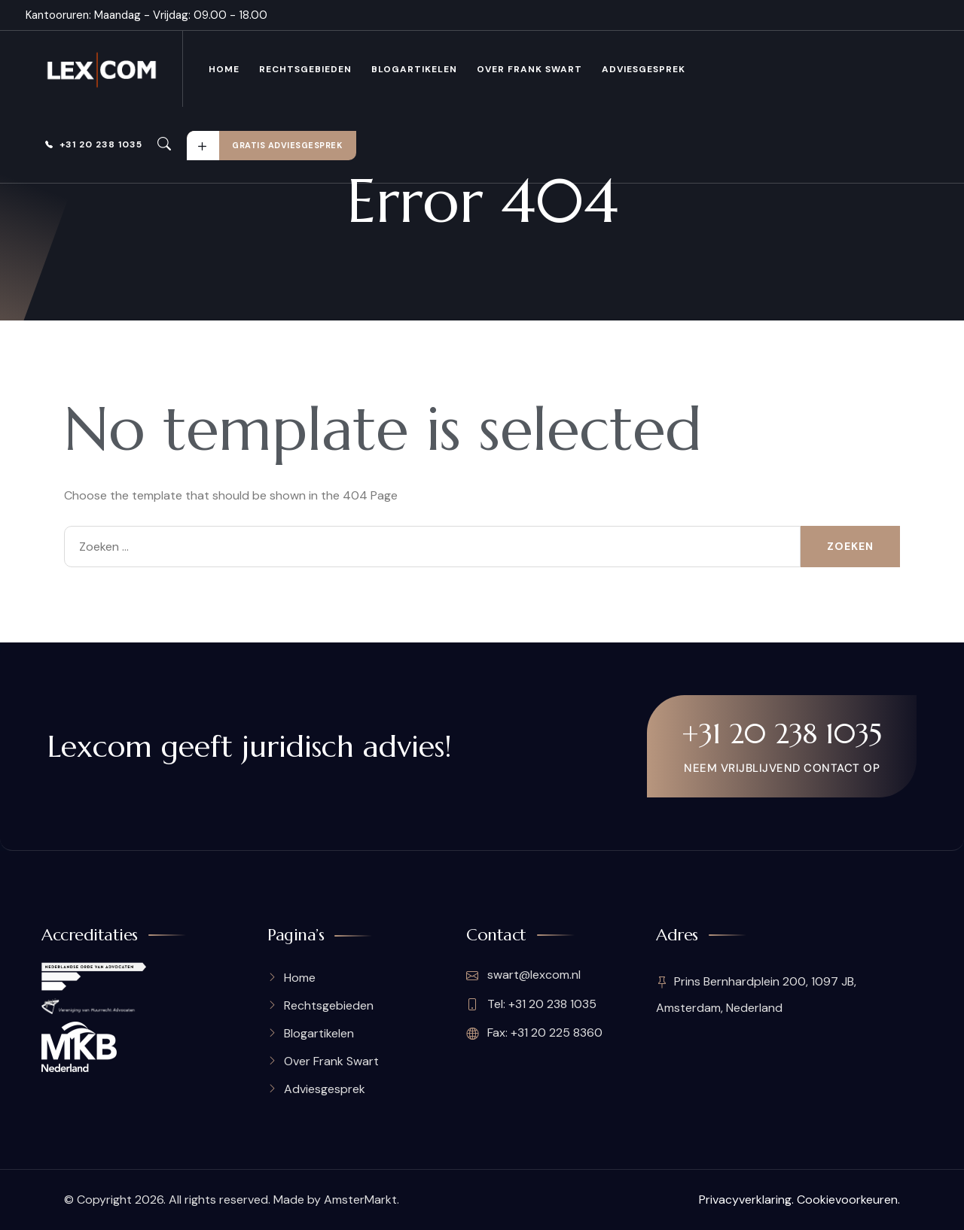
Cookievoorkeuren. (848, 1199)
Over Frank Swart (529, 69)
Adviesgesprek (643, 69)
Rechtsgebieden (305, 69)
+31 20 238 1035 (93, 144)
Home (224, 69)
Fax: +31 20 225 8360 (534, 1033)
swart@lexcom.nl (523, 975)
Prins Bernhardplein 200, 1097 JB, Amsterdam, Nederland (756, 995)
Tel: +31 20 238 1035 (531, 1004)
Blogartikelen (414, 69)
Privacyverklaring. (746, 1199)
